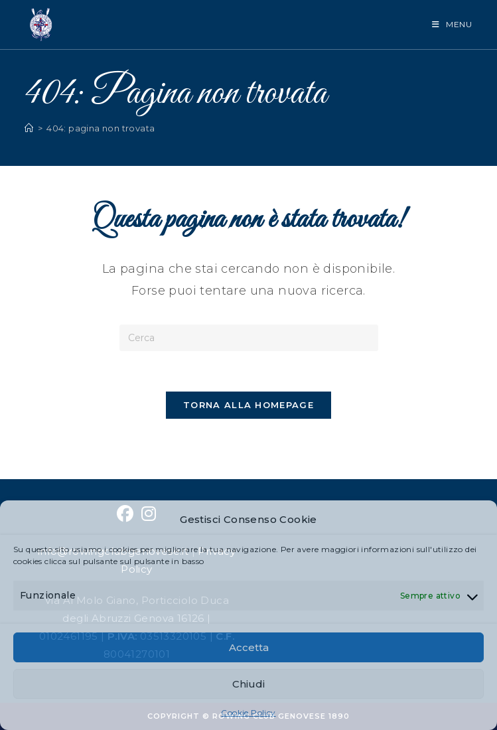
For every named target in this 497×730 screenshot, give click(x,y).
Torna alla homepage (248, 405)
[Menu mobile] (452, 24)
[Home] (29, 128)
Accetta (249, 647)
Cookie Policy (248, 712)
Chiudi (248, 684)
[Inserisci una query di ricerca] (248, 338)
